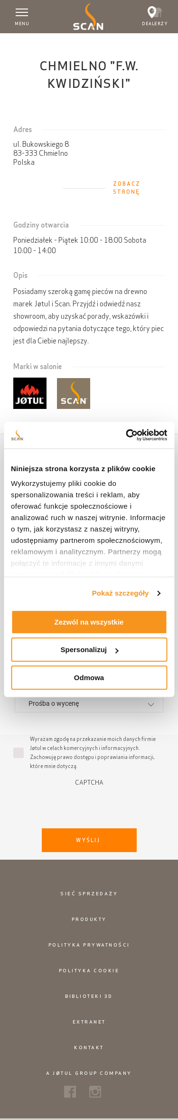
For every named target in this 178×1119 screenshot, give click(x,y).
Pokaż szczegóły (120, 593)
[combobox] (89, 703)
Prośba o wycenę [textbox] (53, 703)
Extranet (89, 1022)
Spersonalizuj (89, 649)
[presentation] (89, 804)
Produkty (89, 919)
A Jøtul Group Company (89, 1073)
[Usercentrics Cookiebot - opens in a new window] (126, 435)
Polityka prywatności (89, 945)
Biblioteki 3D (89, 996)
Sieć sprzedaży (89, 894)
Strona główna (26, 42)
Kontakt (89, 1047)
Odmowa (89, 677)
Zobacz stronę (127, 187)
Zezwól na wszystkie (89, 622)
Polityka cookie (89, 970)
